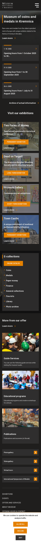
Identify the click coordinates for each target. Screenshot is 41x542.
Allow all (20, 524)
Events (5, 498)
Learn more (9, 148)
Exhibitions (7, 494)
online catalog (13, 263)
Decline (20, 531)
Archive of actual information (22, 103)
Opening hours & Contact (13, 511)
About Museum (8, 507)
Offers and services (11, 503)
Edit (20, 538)
